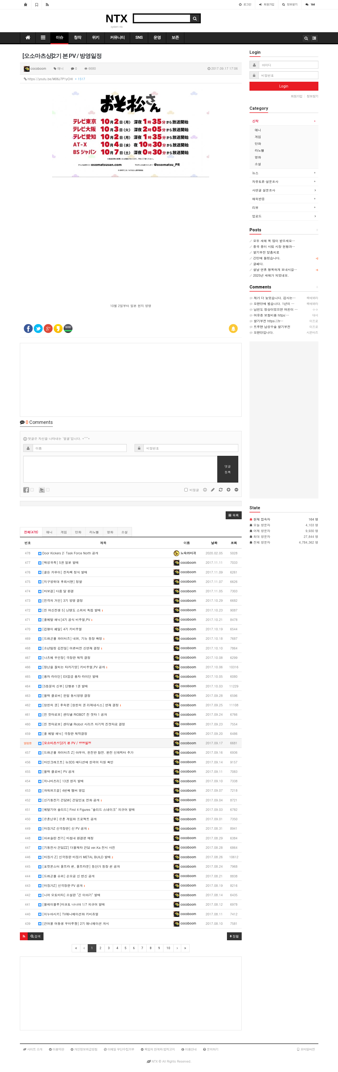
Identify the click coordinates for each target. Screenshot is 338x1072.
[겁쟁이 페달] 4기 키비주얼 (60, 629)
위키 (95, 37)
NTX (117, 18)
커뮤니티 (117, 37)
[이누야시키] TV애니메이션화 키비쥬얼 (68, 914)
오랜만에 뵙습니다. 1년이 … (272, 303)
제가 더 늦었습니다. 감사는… (273, 298)
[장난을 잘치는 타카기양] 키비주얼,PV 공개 (72, 667)
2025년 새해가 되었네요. (269, 275)
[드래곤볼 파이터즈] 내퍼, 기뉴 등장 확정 (71, 638)
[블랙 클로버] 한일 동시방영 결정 (64, 695)
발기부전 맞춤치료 (264, 252)
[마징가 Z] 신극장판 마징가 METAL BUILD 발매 (75, 857)
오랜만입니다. (262, 332)
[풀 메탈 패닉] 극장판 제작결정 (62, 733)
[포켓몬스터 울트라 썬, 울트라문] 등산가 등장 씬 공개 (79, 866)
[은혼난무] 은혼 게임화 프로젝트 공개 (67, 819)
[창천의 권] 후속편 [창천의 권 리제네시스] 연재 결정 (79, 705)
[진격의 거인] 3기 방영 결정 (60, 600)
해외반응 (258, 198)
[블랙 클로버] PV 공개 (56, 771)
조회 (234, 542)
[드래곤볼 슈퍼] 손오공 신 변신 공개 (66, 876)
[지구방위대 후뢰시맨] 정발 (60, 581)
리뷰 (255, 207)
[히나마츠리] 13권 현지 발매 (61, 781)
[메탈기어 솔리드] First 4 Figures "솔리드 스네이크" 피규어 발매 (86, 809)
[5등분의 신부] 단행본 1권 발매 (63, 686)
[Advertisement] (131, 380)
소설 (124, 532)
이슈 (59, 37)
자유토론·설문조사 (265, 181)
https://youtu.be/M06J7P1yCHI (54, 78)
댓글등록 (228, 469)
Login (283, 86)
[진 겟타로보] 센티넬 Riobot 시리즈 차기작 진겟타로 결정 (81, 724)
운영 (157, 37)
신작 (255, 121)
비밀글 (191, 490)
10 (168, 948)
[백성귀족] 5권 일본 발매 (58, 562)
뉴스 (255, 173)
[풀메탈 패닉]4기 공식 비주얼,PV (65, 619)
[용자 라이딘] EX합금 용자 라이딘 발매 (68, 676)
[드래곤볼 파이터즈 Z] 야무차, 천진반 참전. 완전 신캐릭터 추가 (86, 752)
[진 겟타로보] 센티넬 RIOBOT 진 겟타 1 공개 (72, 714)
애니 (49, 532)
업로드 (257, 216)
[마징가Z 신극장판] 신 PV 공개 (63, 828)
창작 (77, 37)
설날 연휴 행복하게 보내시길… (273, 269)
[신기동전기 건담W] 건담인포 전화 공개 (70, 800)
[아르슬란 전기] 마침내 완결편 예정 (66, 838)
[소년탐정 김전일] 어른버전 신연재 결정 (70, 648)
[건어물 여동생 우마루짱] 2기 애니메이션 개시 (73, 923)
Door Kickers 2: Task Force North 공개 (68, 553)
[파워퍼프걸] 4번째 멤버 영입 (61, 790)
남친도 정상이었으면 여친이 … (274, 309)
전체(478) (31, 532)
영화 (110, 532)
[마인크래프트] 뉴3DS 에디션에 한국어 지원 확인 (75, 762)
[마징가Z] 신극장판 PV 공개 (61, 885)
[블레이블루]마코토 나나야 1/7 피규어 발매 (71, 904)
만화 (78, 532)
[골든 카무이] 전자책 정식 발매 (62, 572)
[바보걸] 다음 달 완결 (56, 591)
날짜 (214, 542)
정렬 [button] (234, 936)
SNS (139, 37)
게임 (64, 532)
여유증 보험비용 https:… (269, 315)
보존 (175, 37)
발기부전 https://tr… (266, 321)
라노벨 (94, 532)
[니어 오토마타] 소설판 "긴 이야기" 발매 (69, 895)
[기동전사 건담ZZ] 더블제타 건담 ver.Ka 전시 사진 (76, 847)
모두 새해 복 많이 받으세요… (272, 240)
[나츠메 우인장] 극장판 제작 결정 (64, 657)
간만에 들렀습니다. (265, 258)
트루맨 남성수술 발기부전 (270, 326)
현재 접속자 (261, 519)
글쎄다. (257, 263)
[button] (234, 515)
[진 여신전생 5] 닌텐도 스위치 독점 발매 (70, 610)
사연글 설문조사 (263, 190)
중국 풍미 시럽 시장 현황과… (272, 246)
